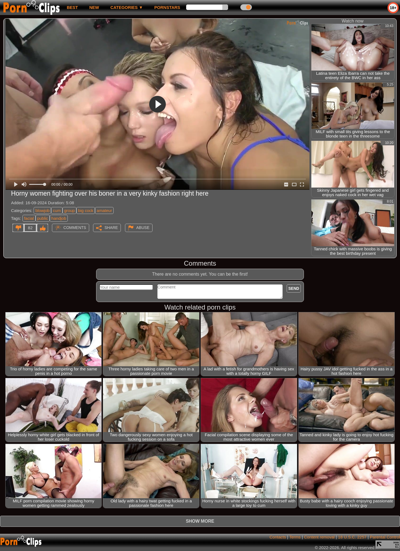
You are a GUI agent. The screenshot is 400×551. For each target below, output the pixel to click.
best (72, 7)
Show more (200, 521)
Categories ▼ (126, 7)
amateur (104, 210)
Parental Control (385, 537)
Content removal (319, 537)
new (94, 7)
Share (111, 227)
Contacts (277, 537)
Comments (74, 227)
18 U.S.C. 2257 (352, 537)
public (42, 218)
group (69, 210)
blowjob (42, 210)
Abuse (142, 227)
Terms (295, 537)
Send (293, 288)
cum (57, 210)
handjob (58, 218)
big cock (85, 210)
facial (29, 218)
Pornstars (167, 7)
